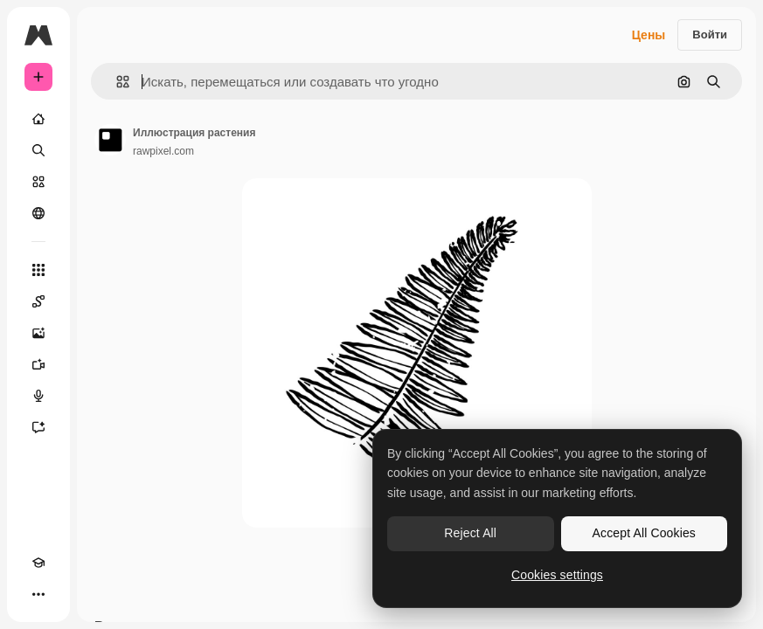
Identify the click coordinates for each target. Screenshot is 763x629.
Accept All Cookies (644, 533)
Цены (649, 35)
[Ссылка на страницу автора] (110, 140)
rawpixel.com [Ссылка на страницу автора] (163, 151)
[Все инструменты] (38, 270)
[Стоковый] (38, 182)
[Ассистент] (38, 427)
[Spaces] (38, 301)
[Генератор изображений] (38, 333)
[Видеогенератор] (38, 364)
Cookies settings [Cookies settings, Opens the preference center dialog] (557, 575)
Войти (709, 34)
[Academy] (38, 563)
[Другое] (38, 594)
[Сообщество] (38, 213)
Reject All (470, 533)
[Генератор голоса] (38, 396)
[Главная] (38, 119)
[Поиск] (38, 150)
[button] (116, 81)
